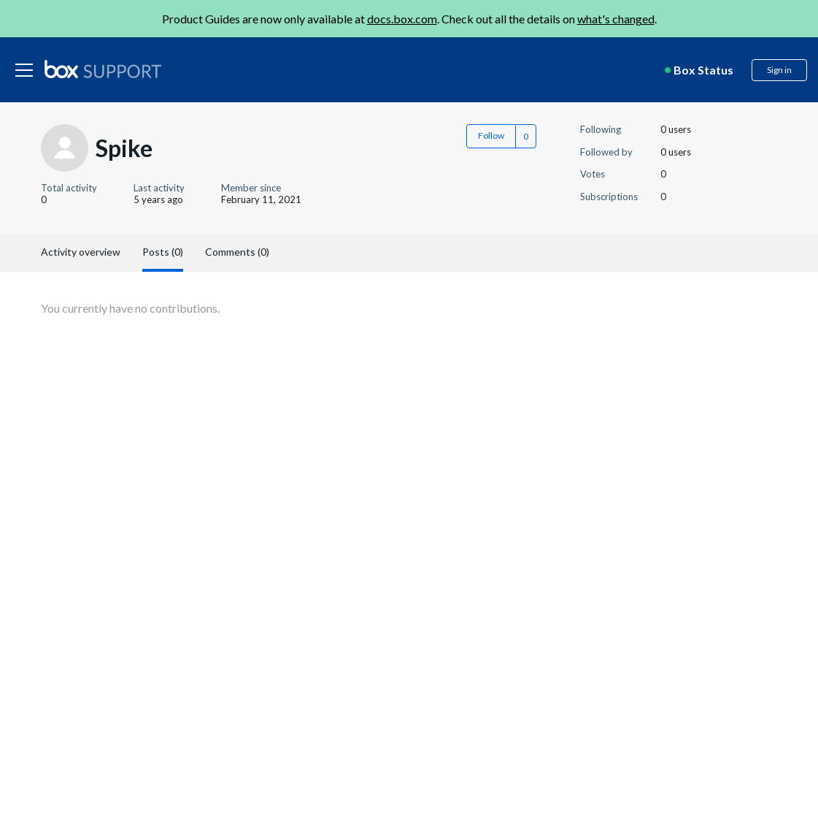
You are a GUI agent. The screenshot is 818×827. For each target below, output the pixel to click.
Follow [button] (491, 135)
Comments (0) (237, 251)
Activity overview (80, 251)
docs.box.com (402, 19)
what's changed (616, 19)
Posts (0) (162, 251)
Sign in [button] (779, 69)
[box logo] (103, 68)
